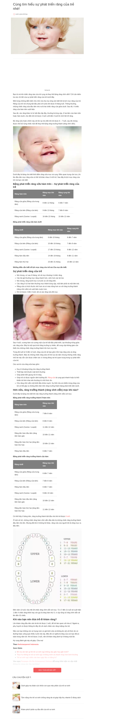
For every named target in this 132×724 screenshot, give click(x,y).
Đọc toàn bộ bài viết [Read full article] (47, 670)
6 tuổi (67, 516)
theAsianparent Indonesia (28, 644)
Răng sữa (51, 377)
